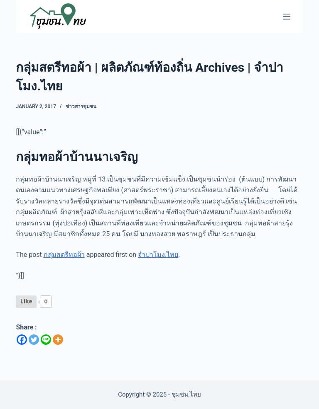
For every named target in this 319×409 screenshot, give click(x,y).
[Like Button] (26, 301)
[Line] (46, 339)
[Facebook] (22, 339)
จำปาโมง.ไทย (158, 255)
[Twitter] (34, 339)
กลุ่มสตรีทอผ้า (64, 255)
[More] (58, 339)
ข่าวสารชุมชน (81, 106)
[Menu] (286, 16)
